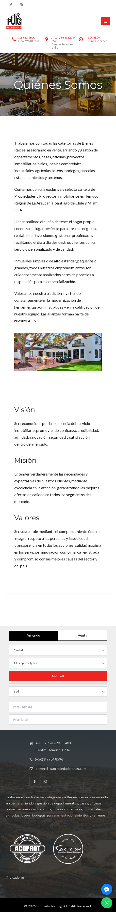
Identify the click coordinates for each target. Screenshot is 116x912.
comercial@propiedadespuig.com (61, 768)
